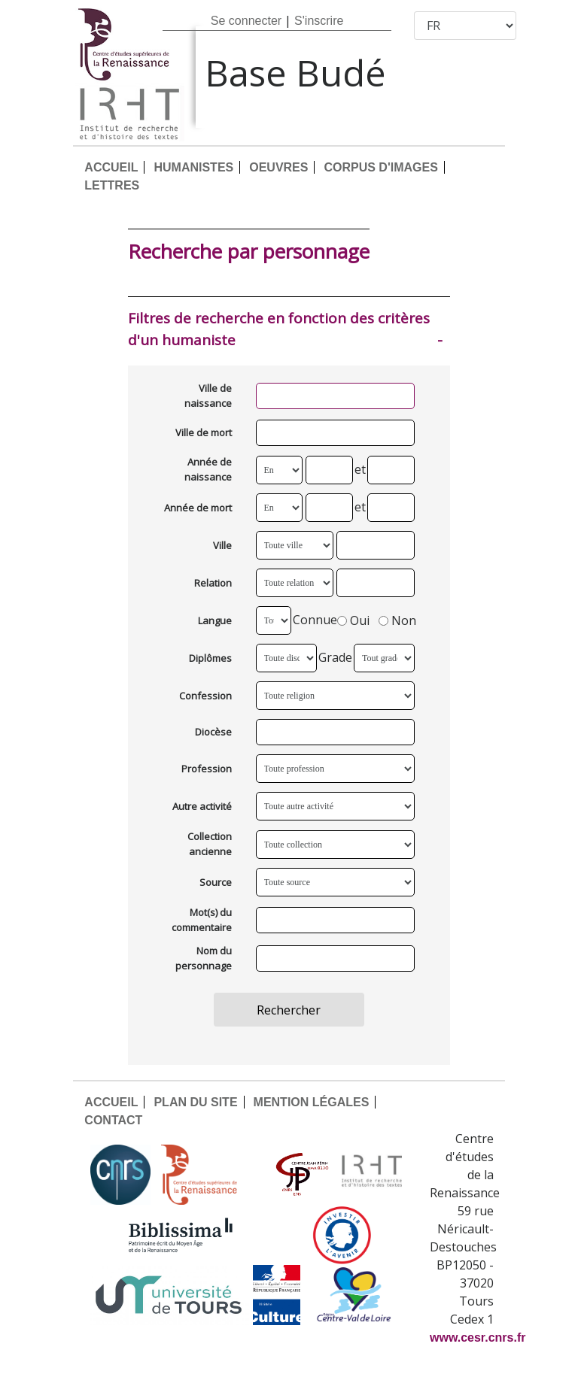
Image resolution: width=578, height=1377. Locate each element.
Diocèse (213, 732)
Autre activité (202, 806)
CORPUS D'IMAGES (380, 167)
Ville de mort (203, 432)
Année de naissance (208, 469)
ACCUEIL (111, 167)
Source (215, 882)
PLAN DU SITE (195, 1102)
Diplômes (210, 658)
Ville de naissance (208, 395)
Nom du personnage (203, 958)
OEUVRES (278, 167)
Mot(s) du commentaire (202, 919)
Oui (353, 621)
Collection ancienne (209, 844)
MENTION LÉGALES (312, 1102)
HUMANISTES (193, 167)
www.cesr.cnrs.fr (477, 1337)
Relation (213, 583)
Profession (206, 768)
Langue (215, 620)
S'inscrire (318, 20)
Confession (205, 695)
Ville (222, 545)
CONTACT (113, 1120)
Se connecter (246, 20)
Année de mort (198, 507)
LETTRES (111, 185)
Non (397, 621)
